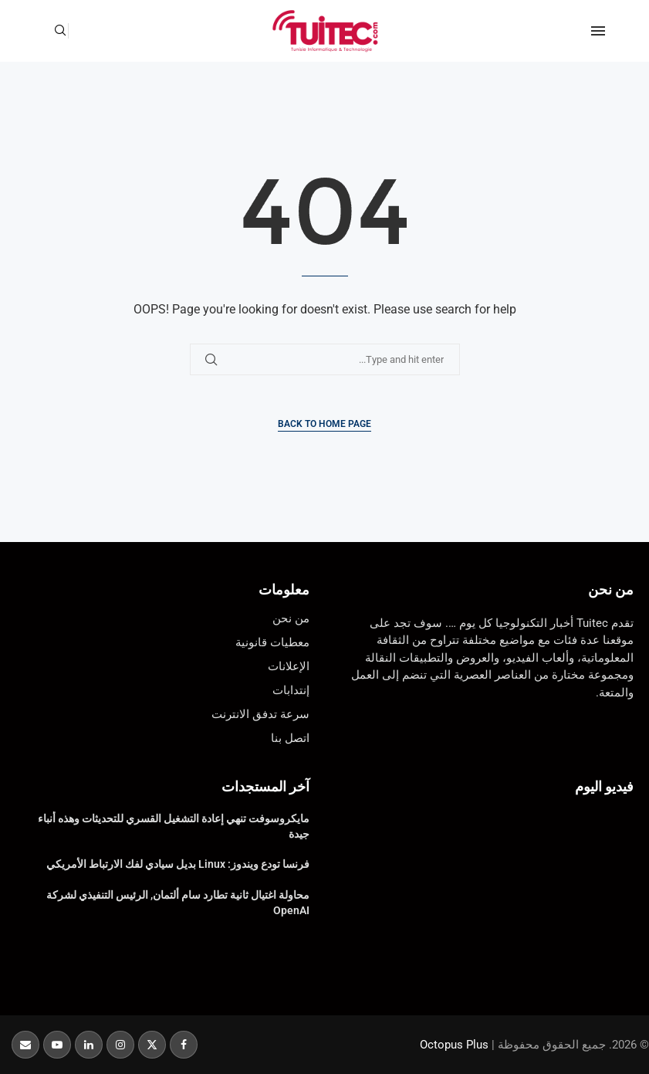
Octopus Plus (454, 1045)
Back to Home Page (324, 423)
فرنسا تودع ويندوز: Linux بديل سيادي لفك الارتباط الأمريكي (177, 864)
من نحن (611, 589)
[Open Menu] (598, 31)
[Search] (60, 31)
